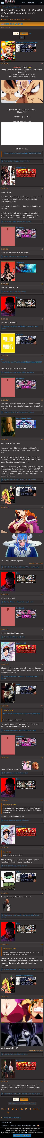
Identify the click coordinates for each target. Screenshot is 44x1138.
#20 (42, 1081)
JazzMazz (20, 263)
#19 (42, 996)
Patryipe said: (7, 710)
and (16, 256)
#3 (42, 249)
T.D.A (18, 872)
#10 (42, 594)
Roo (18, 298)
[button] (2, 2)
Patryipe (19, 334)
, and (15, 866)
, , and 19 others (15, 1054)
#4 (42, 284)
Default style (6, 1122)
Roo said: (6, 852)
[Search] (41, 2)
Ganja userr (21, 167)
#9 (42, 507)
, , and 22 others (22, 1094)
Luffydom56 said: (8, 804)
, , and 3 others (16, 161)
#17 (42, 893)
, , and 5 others (20, 730)
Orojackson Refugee (24, 486)
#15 (42, 800)
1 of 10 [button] (16, 33)
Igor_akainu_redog (23, 418)
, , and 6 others (18, 602)
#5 (42, 319)
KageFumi (20, 1060)
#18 (42, 944)
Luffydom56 (21, 643)
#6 (42, 356)
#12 (42, 664)
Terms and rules (15, 1125)
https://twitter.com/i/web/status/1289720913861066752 (22, 153)
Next (24, 33)
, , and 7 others (17, 221)
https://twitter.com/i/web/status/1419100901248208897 (21, 713)
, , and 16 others (21, 567)
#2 (42, 188)
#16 (42, 847)
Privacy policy (26, 1125)
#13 (42, 706)
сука (18, 684)
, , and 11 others (20, 480)
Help (34, 1125)
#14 (42, 757)
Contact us (5, 1125)
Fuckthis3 (20, 228)
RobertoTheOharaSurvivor (11, 19)
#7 (42, 400)
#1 (42, 63)
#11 (42, 629)
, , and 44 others (19, 372)
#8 (42, 439)
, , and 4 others (19, 412)
